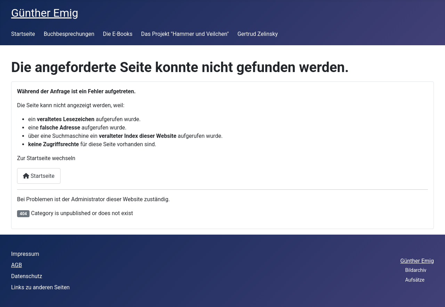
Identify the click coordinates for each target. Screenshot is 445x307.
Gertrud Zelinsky (257, 34)
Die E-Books (117, 34)
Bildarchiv (416, 270)
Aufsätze (414, 280)
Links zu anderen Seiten (40, 287)
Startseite (23, 34)
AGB (16, 265)
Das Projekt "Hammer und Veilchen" (185, 34)
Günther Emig (417, 261)
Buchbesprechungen (69, 34)
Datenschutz (26, 276)
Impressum (25, 254)
